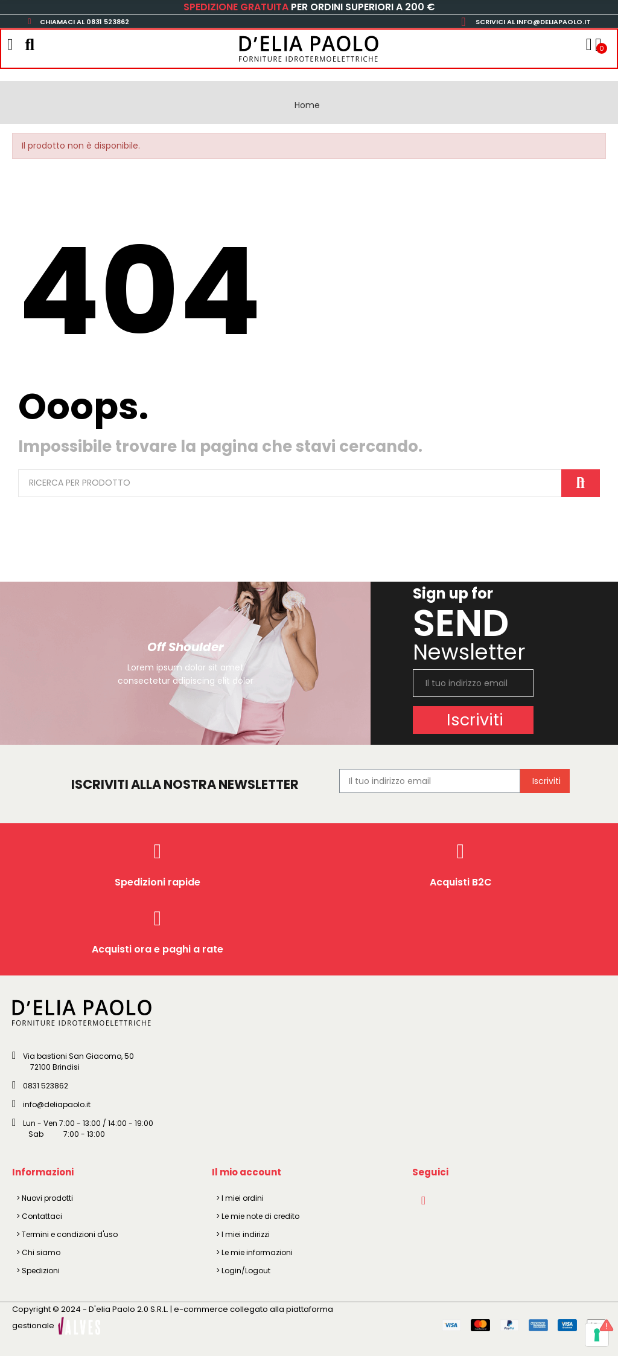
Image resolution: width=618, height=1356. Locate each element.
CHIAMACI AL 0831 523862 (84, 22)
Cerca (580, 483)
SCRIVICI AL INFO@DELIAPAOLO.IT (533, 22)
